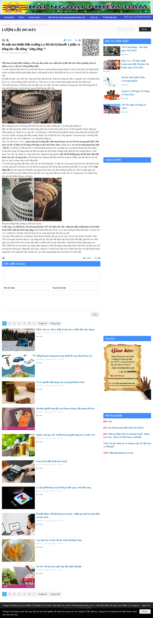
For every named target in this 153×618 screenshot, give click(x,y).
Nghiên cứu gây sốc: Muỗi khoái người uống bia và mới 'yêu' (65, 435)
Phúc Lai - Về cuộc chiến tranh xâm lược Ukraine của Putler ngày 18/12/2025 (135, 64)
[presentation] (26, 303)
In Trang (3, 258)
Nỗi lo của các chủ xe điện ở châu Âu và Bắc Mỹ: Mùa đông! (65, 329)
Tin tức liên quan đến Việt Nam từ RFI (126, 428)
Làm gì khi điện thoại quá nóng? (51, 461)
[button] (36, 17)
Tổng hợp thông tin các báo (121, 453)
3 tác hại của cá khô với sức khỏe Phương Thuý (59, 540)
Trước (69, 40)
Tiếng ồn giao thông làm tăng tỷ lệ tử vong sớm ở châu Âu (64, 356)
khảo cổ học (19, 142)
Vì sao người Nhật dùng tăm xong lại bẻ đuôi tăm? (60, 382)
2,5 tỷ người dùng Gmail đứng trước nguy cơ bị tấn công (63, 487)
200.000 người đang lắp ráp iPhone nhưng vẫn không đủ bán (65, 408)
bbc (110, 421)
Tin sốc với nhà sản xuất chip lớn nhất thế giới (58, 566)
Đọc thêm (39, 336)
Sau (76, 40)
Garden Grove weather (127, 155)
